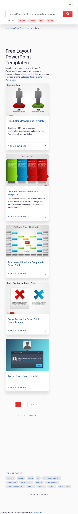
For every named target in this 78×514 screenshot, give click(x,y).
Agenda (39, 482)
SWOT (41, 21)
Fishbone (10, 478)
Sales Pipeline (26, 482)
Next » (34, 404)
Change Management (15, 486)
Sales (30, 478)
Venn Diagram (52, 482)
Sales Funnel (64, 486)
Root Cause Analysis (51, 478)
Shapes (30, 486)
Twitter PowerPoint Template (23, 376)
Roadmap (32, 21)
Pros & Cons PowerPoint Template (26, 121)
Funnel (21, 478)
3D (38, 478)
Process (50, 21)
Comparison (11, 482)
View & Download (17, 146)
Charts (51, 486)
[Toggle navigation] (69, 4)
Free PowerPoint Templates (17, 28)
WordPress (38, 512)
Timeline (22, 21)
